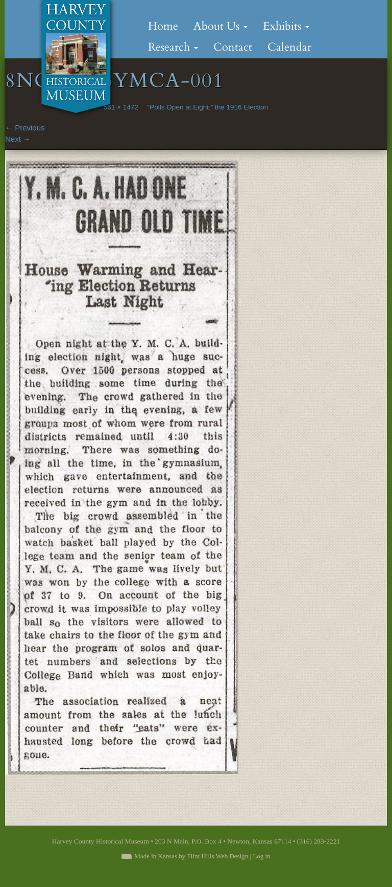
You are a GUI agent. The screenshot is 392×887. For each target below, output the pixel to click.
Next (18, 139)
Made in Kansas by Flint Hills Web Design (191, 856)
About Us (220, 26)
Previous (25, 127)
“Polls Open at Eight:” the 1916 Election (208, 107)
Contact (232, 47)
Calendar (289, 47)
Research (173, 47)
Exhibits (286, 26)
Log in (261, 856)
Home (163, 26)
